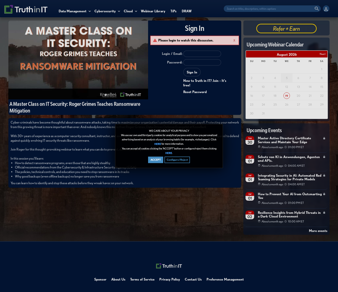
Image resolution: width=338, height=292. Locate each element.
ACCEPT (155, 159)
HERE (157, 144)
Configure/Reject (177, 159)
